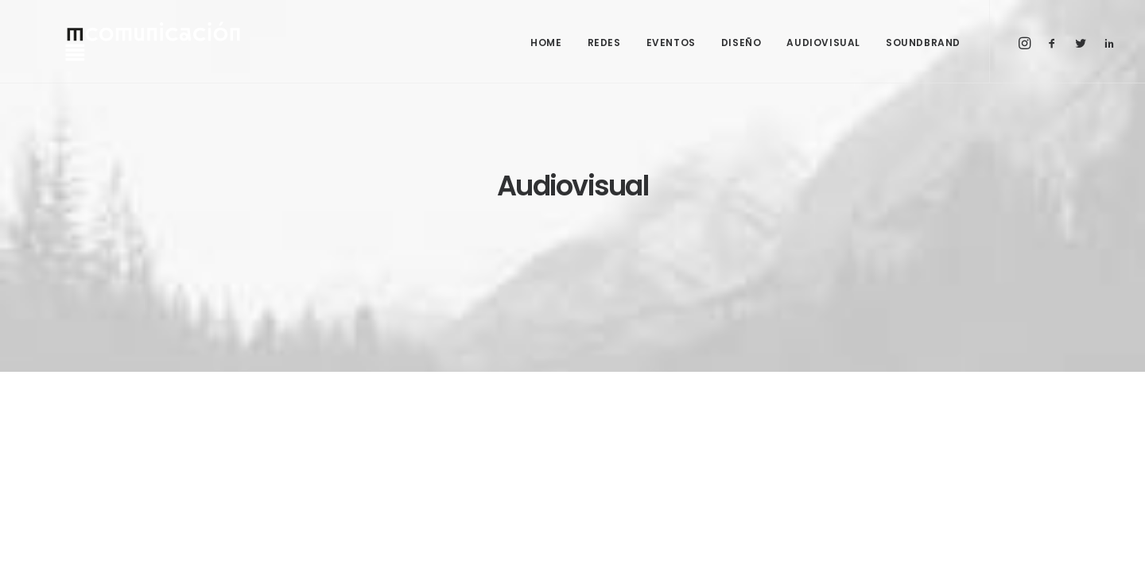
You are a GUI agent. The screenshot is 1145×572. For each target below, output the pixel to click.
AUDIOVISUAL (823, 42)
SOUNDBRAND (923, 42)
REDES (604, 42)
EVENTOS (671, 42)
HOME (545, 42)
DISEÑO (741, 42)
